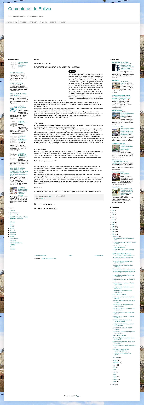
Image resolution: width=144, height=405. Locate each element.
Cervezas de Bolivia (118, 172)
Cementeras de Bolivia (29, 8)
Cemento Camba (14, 213)
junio (114, 369)
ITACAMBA (33, 22)
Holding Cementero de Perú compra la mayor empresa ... (123, 324)
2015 (113, 231)
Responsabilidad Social (16, 243)
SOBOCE (53, 22)
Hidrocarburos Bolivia (118, 127)
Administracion (116, 160)
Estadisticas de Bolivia (118, 143)
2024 (113, 210)
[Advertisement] (69, 41)
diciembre (116, 236)
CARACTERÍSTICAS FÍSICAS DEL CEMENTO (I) (18, 94)
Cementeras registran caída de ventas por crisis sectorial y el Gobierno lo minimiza (23, 191)
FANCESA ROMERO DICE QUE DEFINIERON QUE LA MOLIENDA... (124, 254)
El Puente (12, 222)
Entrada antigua (99, 255)
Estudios (12, 226)
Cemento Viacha (12, 22)
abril (114, 374)
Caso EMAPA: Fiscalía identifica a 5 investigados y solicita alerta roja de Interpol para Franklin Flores (121, 98)
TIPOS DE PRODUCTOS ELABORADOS (22, 154)
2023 (113, 212)
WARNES (62, 22)
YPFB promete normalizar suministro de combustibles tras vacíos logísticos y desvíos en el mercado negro (127, 131)
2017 (113, 227)
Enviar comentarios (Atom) (49, 258)
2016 (113, 229)
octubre (115, 360)
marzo (115, 377)
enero (115, 381)
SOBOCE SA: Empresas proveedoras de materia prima (22, 139)
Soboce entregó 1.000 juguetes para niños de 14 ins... (123, 305)
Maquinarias (115, 80)
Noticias (12, 236)
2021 (113, 217)
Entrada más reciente (40, 255)
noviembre (116, 357)
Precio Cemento (14, 238)
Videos (11, 247)
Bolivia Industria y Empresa (120, 62)
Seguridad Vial (116, 187)
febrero (115, 379)
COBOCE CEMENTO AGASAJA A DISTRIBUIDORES (122, 320)
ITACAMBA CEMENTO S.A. (22, 122)
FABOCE (12, 228)
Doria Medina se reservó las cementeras (124, 269)
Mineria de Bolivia (117, 110)
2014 (113, 234)
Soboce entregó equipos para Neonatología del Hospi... (121, 350)
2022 (113, 215)
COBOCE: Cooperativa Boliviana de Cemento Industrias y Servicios (18, 218)
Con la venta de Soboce (119, 294)
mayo (115, 372)
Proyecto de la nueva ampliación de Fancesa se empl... (122, 262)
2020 (113, 220)
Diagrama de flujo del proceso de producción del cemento (23, 65)
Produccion (43, 22)
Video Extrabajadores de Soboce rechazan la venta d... (122, 246)
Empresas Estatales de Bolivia (121, 95)
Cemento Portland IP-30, (16, 72)
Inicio (70, 255)
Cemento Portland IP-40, (16, 83)
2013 (113, 384)
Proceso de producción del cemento (22, 107)
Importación (13, 232)
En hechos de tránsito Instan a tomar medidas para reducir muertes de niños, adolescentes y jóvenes (126, 191)
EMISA (11, 224)
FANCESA (23, 22)
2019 (113, 222)
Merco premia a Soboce (119, 335)
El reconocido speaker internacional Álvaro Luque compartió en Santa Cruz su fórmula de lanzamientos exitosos (127, 66)
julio (114, 367)
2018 (113, 224)
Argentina (12, 210)
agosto (115, 365)
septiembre (116, 362)
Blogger (78, 396)
